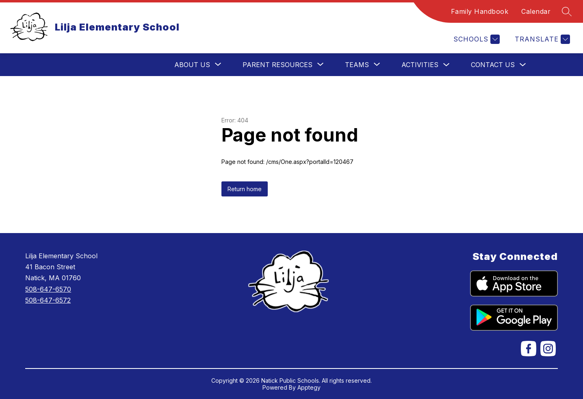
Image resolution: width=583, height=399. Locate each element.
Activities (419, 65)
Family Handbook (480, 11)
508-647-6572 (48, 300)
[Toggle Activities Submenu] (446, 64)
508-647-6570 (48, 289)
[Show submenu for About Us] (192, 65)
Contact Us (493, 65)
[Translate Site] (541, 39)
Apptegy (309, 387)
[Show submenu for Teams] (357, 65)
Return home (245, 188)
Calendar (535, 11)
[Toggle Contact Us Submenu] (523, 64)
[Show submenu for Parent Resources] (277, 65)
